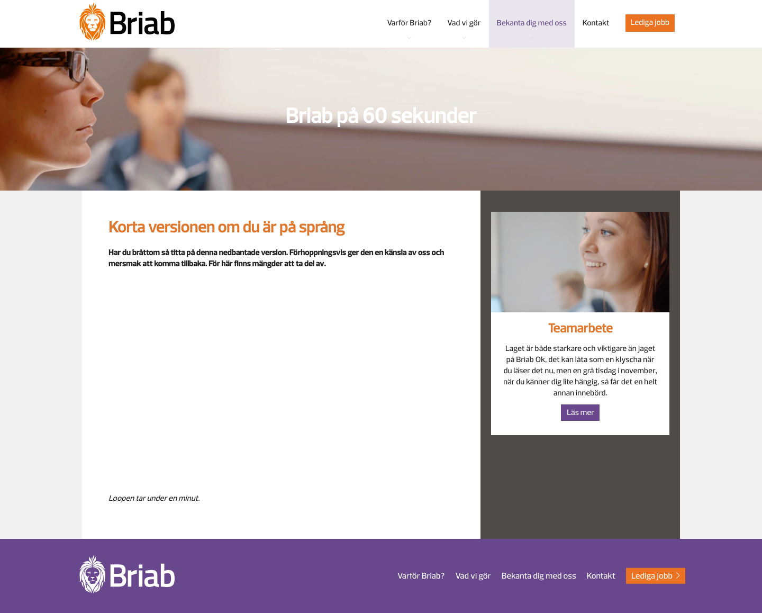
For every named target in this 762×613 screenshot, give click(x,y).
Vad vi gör (473, 576)
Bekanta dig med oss (539, 576)
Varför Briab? (420, 576)
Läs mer (580, 413)
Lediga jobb (650, 22)
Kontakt (601, 576)
